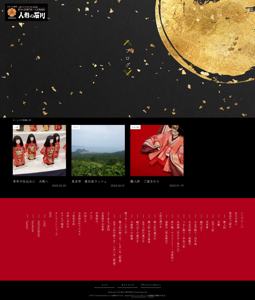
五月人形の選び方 (143, 231)
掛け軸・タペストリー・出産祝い (172, 241)
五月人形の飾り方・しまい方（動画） (114, 244)
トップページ (242, 220)
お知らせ (85, 217)
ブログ (91, 216)
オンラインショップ (56, 224)
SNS (50, 214)
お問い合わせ (68, 220)
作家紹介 (97, 217)
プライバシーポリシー (151, 284)
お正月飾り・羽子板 (195, 233)
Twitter (27, 225)
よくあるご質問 (108, 221)
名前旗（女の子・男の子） (178, 237)
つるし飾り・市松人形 (184, 234)
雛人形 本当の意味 (149, 232)
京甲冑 (207, 225)
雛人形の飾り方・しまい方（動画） (120, 242)
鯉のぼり (201, 226)
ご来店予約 (74, 218)
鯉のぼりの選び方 (137, 231)
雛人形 (224, 225)
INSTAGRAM (39, 229)
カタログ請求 (62, 220)
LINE (45, 224)
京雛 (219, 223)
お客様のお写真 (103, 221)
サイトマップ (127, 284)
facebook (33, 226)
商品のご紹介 (230, 220)
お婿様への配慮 (132, 230)
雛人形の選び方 (155, 230)
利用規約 (151, 295)
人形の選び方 (161, 220)
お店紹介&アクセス (79, 223)
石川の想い (236, 218)
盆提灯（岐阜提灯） (166, 233)
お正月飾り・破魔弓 (190, 233)
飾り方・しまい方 (126, 223)
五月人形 (213, 226)
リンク (104, 284)
